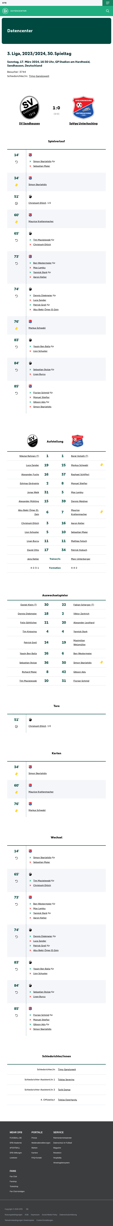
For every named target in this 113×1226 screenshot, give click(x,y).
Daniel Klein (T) (28, 605)
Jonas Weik (33, 492)
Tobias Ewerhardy (67, 1100)
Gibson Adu (39, 402)
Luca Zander (39, 300)
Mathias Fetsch (79, 541)
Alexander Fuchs (30, 474)
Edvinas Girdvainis (29, 483)
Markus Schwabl (37, 328)
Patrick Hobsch (79, 550)
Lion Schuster (40, 351)
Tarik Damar (64, 1090)
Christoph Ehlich (37, 203)
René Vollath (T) (79, 456)
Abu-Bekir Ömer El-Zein (46, 309)
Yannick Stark (40, 272)
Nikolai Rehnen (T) (29, 456)
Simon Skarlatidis (42, 161)
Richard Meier (29, 672)
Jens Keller (33, 559)
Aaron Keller (40, 277)
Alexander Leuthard (83, 622)
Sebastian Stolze (42, 369)
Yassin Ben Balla (41, 346)
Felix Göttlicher (28, 622)
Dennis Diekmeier (42, 295)
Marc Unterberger (80, 559)
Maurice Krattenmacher (41, 221)
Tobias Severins (66, 1079)
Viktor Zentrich (81, 614)
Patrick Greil (39, 305)
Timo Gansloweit (39, 76)
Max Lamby (39, 268)
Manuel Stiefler (41, 397)
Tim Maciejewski (42, 240)
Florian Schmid (41, 393)
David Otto (33, 550)
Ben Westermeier (42, 263)
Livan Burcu (39, 374)
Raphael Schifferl (80, 474)
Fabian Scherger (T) (83, 605)
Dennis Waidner (79, 501)
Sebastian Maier (41, 166)
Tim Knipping (30, 631)
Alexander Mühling (29, 501)
